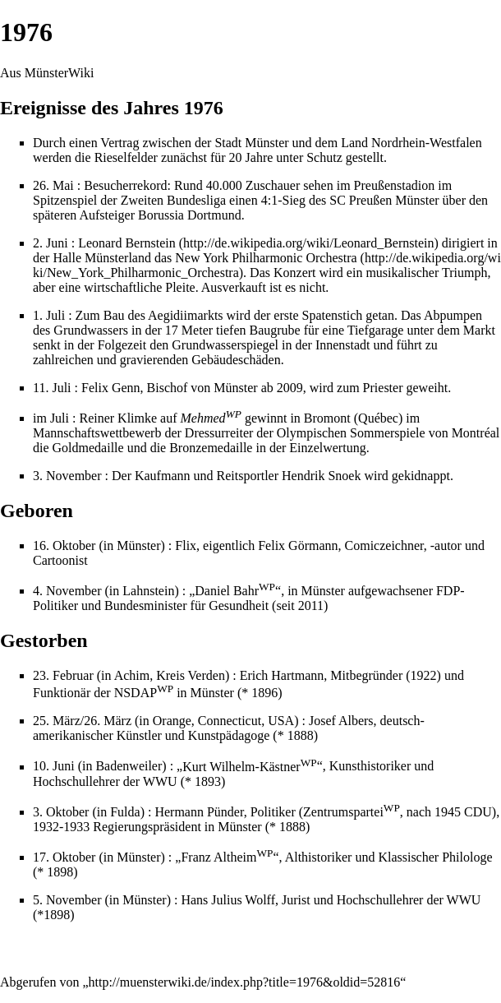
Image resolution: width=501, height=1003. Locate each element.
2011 (311, 605)
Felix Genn (110, 388)
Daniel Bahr (235, 591)
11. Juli (52, 388)
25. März (56, 721)
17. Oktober (64, 857)
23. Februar (63, 675)
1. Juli (49, 315)
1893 (208, 781)
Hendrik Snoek (321, 476)
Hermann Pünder (198, 812)
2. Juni (50, 243)
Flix (185, 545)
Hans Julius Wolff (228, 900)
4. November (67, 591)
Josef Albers (341, 721)
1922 (424, 675)
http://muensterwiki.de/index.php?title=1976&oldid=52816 (245, 982)
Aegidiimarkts (185, 315)
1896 (264, 693)
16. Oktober (64, 545)
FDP (448, 591)
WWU (160, 781)
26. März (107, 721)
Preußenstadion (394, 185)
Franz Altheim (227, 857)
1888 (300, 735)
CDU (478, 812)
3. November (67, 476)
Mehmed (211, 418)
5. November (67, 900)
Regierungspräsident (147, 827)
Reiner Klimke (118, 418)
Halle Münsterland (102, 258)
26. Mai (53, 185)
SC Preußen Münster (384, 200)
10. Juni (54, 767)
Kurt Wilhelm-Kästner (249, 767)
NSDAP (143, 693)
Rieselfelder (126, 157)
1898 (60, 872)
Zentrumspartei (351, 812)
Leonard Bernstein (127, 243)
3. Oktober (61, 812)
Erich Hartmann (282, 675)
